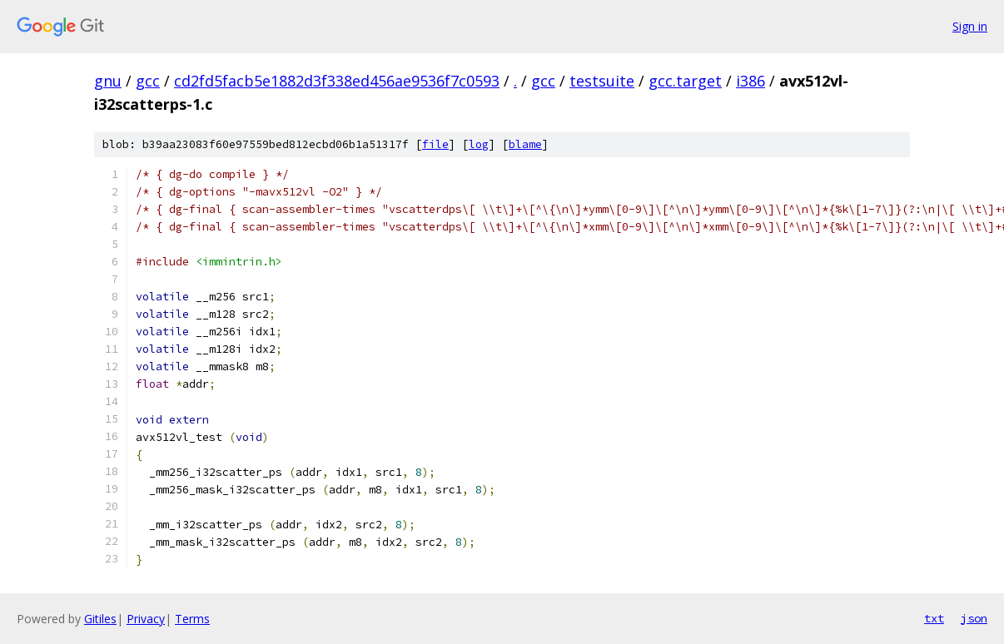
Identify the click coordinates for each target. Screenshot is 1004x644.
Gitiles (100, 619)
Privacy (146, 619)
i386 (750, 81)
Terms (192, 619)
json (974, 618)
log (479, 144)
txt (934, 618)
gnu (108, 81)
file (435, 144)
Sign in (969, 26)
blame (525, 144)
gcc (148, 81)
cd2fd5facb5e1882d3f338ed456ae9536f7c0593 (337, 81)
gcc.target (685, 81)
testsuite (601, 81)
